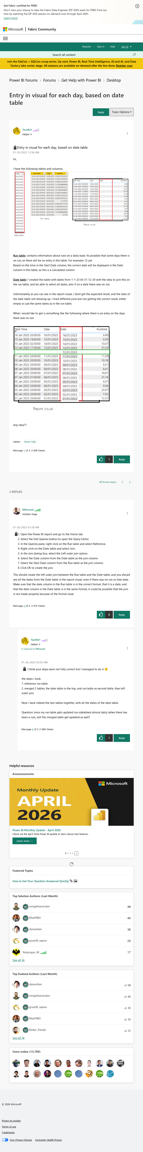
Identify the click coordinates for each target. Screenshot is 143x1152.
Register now (124, 65)
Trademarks (8, 1132)
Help (112, 46)
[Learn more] (24, 841)
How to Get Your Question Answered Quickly (41, 881)
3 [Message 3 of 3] (32, 729)
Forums (49, 80)
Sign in (100, 46)
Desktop (114, 80)
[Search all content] (94, 54)
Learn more (11, 18)
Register (86, 46)
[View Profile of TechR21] (27, 129)
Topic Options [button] (120, 112)
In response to (33, 648)
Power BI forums (23, 80)
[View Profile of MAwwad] (27, 509)
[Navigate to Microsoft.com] (13, 29)
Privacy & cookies (11, 1120)
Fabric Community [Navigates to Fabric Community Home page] (42, 29)
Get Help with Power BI (81, 80)
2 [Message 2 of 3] (24, 605)
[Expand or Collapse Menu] (5, 38)
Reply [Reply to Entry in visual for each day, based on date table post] (122, 459)
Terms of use (9, 1126)
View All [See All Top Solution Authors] (18, 960)
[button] (101, 112)
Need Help (30, 441)
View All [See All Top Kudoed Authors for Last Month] (18, 1038)
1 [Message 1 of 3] (24, 450)
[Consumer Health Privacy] (48, 1140)
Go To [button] (125, 46)
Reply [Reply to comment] (122, 614)
